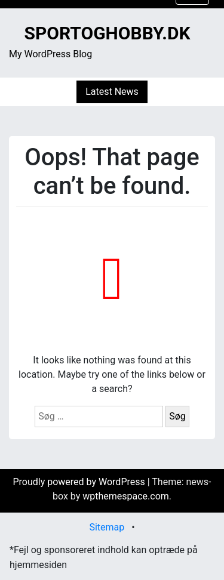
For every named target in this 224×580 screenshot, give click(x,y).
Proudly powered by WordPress (80, 482)
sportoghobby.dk (107, 33)
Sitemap (106, 527)
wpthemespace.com (125, 496)
